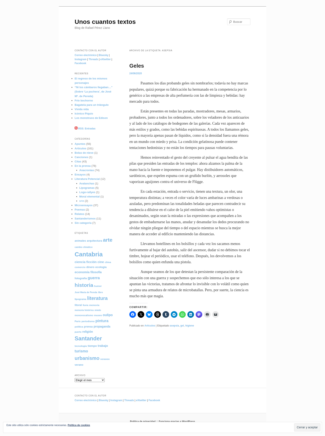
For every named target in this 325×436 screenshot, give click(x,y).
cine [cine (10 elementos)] (100, 262)
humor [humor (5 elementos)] (98, 286)
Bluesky (103, 55)
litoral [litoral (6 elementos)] (78, 305)
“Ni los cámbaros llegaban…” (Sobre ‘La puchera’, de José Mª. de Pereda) (94, 91)
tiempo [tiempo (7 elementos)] (92, 345)
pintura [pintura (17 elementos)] (102, 321)
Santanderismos (85, 218)
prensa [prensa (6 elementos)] (88, 326)
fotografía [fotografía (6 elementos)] (81, 278)
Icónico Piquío (84, 113)
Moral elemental (89, 196)
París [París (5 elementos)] (78, 321)
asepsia (174, 325)
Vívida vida (82, 109)
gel (182, 325)
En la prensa (83, 165)
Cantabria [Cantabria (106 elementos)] (89, 254)
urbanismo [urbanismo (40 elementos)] (87, 358)
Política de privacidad (142, 421)
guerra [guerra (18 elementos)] (94, 278)
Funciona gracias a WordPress (177, 421)
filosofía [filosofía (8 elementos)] (96, 272)
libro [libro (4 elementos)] (100, 292)
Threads (93, 59)
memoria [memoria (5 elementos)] (94, 305)
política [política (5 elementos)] (79, 326)
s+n (81, 200)
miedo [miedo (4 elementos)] (98, 310)
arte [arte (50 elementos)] (108, 240)
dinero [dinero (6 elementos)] (90, 267)
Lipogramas (87, 187)
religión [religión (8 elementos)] (87, 331)
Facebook (80, 63)
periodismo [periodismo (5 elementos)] (88, 321)
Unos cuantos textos (105, 21)
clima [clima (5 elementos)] (108, 262)
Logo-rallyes (87, 192)
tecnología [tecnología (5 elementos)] (81, 346)
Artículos (149, 325)
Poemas (80, 209)
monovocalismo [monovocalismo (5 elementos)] (84, 315)
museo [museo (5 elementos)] (98, 315)
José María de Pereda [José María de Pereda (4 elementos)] (86, 292)
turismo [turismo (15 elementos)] (81, 351)
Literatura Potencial (87, 178)
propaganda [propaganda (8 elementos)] (101, 326)
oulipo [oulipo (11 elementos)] (108, 315)
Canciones (81, 157)
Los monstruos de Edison (91, 117)
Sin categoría (83, 222)
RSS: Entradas (85, 128)
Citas (78, 161)
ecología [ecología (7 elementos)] (101, 267)
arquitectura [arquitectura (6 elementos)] (94, 240)
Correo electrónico (86, 55)
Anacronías (86, 170)
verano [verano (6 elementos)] (79, 364)
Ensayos (80, 174)
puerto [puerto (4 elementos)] (78, 332)
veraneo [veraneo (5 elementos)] (105, 359)
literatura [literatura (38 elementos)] (97, 298)
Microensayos (84, 205)
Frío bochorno (84, 100)
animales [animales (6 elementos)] (80, 240)
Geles (136, 66)
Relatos (79, 214)
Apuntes (80, 143)
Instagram (80, 59)
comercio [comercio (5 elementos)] (80, 267)
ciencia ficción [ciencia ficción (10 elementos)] (86, 262)
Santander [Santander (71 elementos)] (88, 338)
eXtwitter (105, 59)
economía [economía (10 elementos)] (82, 272)
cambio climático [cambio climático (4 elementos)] (83, 247)
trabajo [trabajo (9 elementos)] (103, 345)
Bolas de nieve (84, 152)
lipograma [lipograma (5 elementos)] (80, 299)
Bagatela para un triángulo (92, 104)
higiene (189, 325)
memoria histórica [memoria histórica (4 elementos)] (84, 310)
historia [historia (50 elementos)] (84, 285)
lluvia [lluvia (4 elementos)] (85, 305)
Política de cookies (79, 425)
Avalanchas (86, 183)
